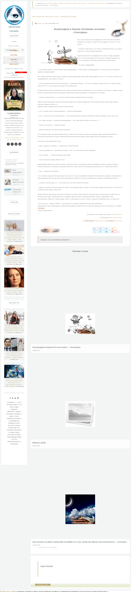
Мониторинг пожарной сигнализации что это (11, 234)
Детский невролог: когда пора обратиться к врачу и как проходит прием (18, 255)
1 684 (57, 23)
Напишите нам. (118, 221)
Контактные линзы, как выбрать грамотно (17, 265)
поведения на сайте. (99, 221)
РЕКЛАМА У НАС (14, 117)
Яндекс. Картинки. (117, 217)
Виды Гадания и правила (14, 73)
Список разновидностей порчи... (14, 77)
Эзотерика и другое (14, 95)
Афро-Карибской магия (14, 91)
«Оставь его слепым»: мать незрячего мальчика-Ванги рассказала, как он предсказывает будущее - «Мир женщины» (14, 456)
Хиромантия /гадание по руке (14, 68)
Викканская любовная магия (14, 86)
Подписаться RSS (14, 113)
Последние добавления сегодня (14, 108)
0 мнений (50, 23)
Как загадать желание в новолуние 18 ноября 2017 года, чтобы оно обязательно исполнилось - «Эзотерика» (80, 541)
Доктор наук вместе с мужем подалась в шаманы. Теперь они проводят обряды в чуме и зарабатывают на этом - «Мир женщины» (14, 403)
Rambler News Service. (117, 214)
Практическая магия (14, 82)
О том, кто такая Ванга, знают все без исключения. (14, 213)
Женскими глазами (51, 3)
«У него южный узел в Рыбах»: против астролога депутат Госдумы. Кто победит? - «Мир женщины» (14, 429)
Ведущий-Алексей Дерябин (97, 3)
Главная (14, 41)
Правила (14, 104)
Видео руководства (65, 3)
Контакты (14, 100)
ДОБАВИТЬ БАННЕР (43, 583)
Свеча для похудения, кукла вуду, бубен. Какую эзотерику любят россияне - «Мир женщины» (14, 365)
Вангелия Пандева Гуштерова (14, 189)
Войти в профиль (14, 46)
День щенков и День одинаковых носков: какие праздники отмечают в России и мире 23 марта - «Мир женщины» (14, 334)
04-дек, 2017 (41, 23)
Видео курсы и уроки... (80, 3)
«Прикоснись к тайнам (8, 591)
